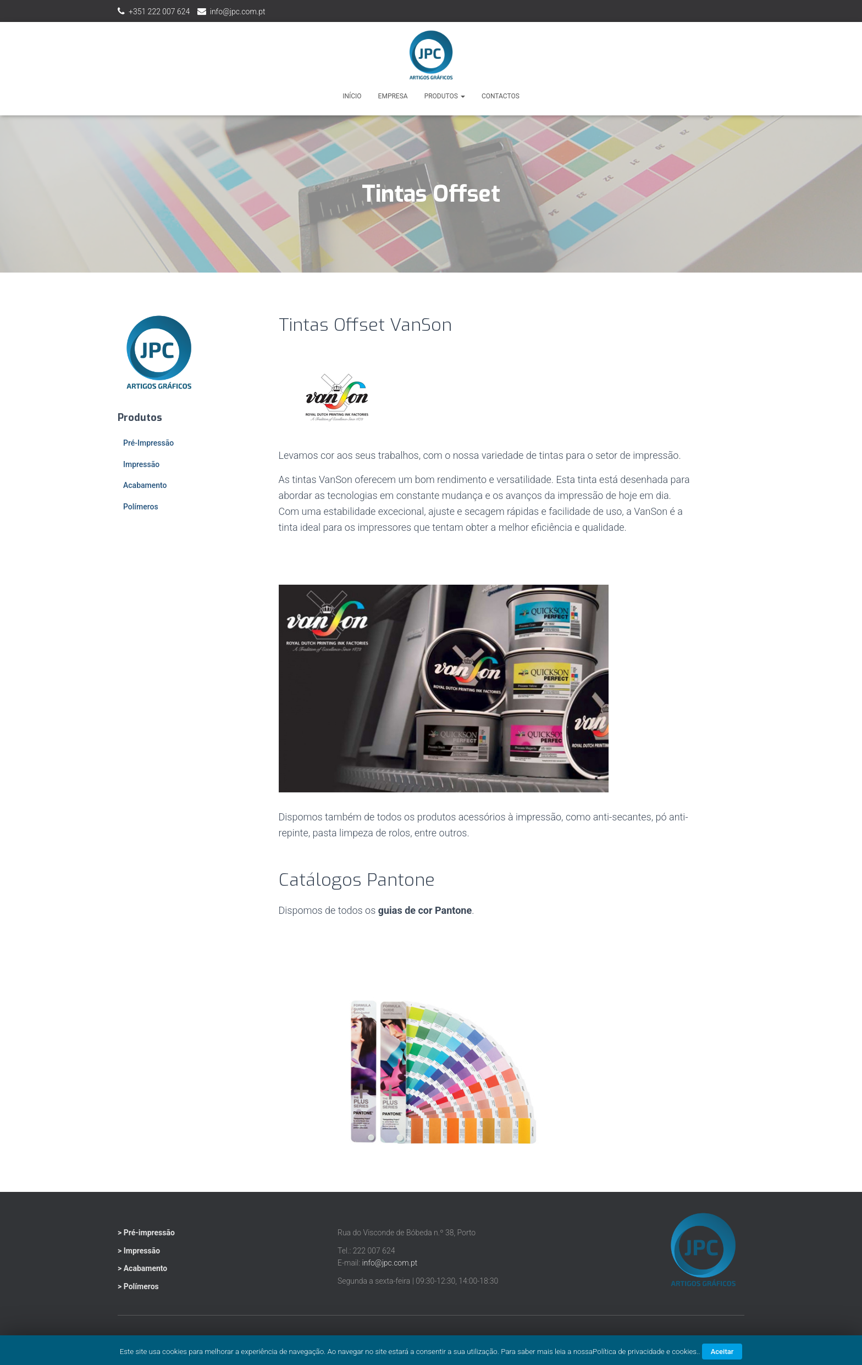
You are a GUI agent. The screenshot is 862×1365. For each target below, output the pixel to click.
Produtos (444, 96)
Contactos (501, 96)
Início (351, 96)
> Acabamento (142, 1268)
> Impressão (139, 1250)
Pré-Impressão (148, 443)
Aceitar (722, 1351)
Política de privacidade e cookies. (645, 1351)
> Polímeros (138, 1286)
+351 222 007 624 (159, 11)
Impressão (141, 464)
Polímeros (140, 506)
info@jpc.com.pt (238, 11)
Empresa (393, 96)
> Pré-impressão (146, 1232)
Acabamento (145, 485)
